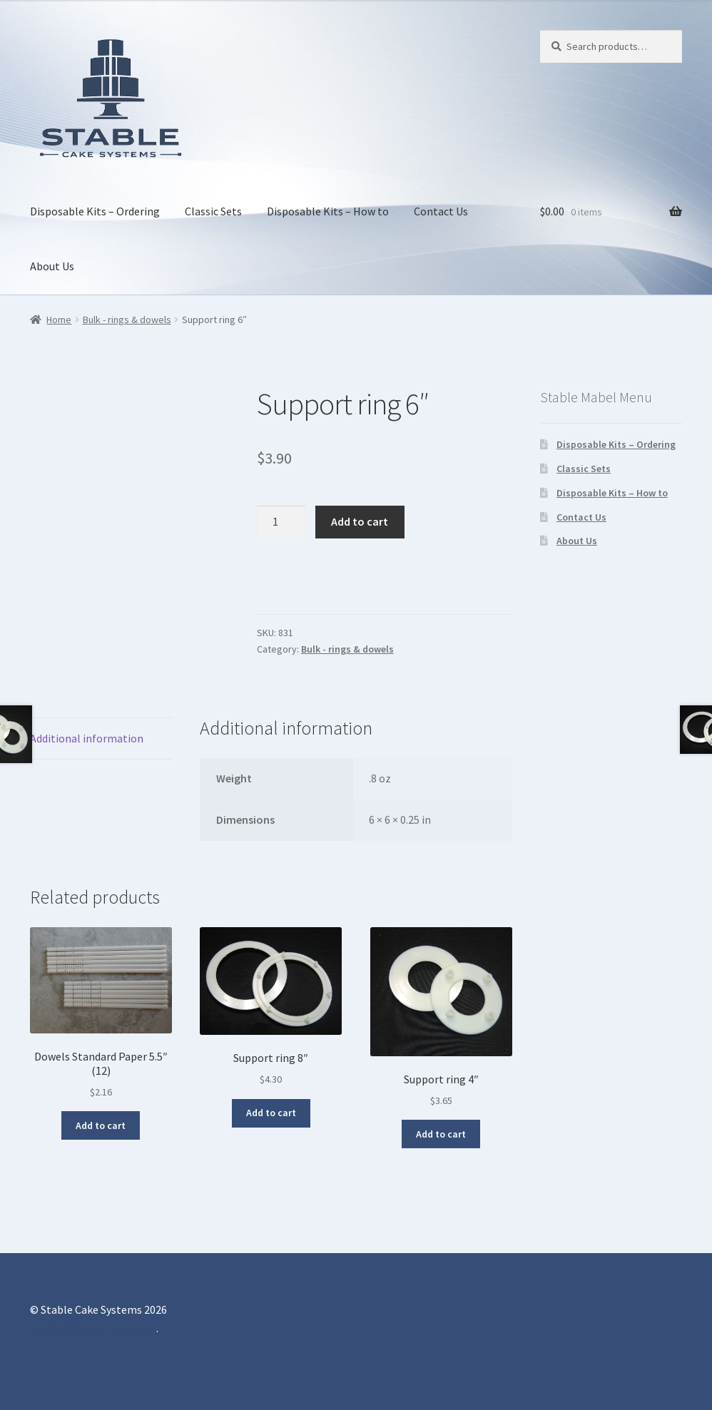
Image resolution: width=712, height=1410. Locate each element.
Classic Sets (213, 211)
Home (58, 319)
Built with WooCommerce (93, 1328)
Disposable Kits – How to (328, 211)
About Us (52, 266)
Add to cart (359, 521)
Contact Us (441, 211)
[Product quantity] (281, 522)
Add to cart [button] (101, 1125)
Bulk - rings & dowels (127, 319)
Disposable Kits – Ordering (95, 211)
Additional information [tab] (86, 738)
